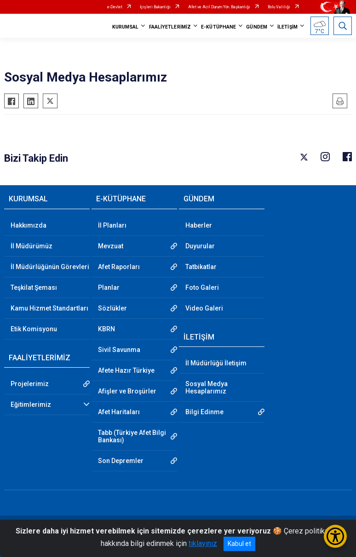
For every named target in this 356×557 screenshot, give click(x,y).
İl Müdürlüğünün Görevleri (50, 266)
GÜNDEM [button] (256, 27)
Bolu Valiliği (279, 7)
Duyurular (200, 246)
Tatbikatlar (201, 266)
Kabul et (239, 543)
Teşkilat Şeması (34, 287)
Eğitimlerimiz (31, 404)
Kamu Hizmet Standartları (49, 308)
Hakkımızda (28, 225)
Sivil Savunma (119, 349)
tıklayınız (203, 543)
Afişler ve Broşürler (127, 391)
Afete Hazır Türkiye (126, 370)
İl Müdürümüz (31, 246)
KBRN (106, 329)
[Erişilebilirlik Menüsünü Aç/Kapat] (335, 536)
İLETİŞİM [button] (287, 27)
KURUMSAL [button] (125, 27)
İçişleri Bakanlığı (155, 7)
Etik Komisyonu (34, 329)
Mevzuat (110, 246)
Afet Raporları (119, 266)
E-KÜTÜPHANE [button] (218, 27)
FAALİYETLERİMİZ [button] (170, 27)
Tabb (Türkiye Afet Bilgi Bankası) (132, 436)
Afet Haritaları (119, 412)
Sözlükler (112, 308)
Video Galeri (204, 308)
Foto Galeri (202, 287)
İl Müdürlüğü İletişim (216, 363)
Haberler (198, 225)
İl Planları (112, 225)
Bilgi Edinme (204, 412)
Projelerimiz (30, 383)
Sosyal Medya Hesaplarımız (206, 387)
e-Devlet (114, 7)
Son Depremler (121, 460)
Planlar (109, 287)
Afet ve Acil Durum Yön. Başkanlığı (219, 7)
